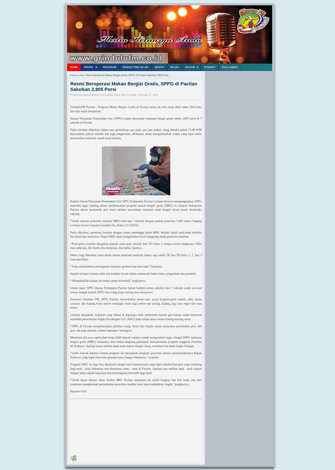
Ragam (190, 67)
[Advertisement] (102, 427)
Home (74, 67)
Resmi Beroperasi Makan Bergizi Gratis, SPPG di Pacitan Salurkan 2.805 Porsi (133, 86)
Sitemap (209, 67)
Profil (89, 67)
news (81, 75)
